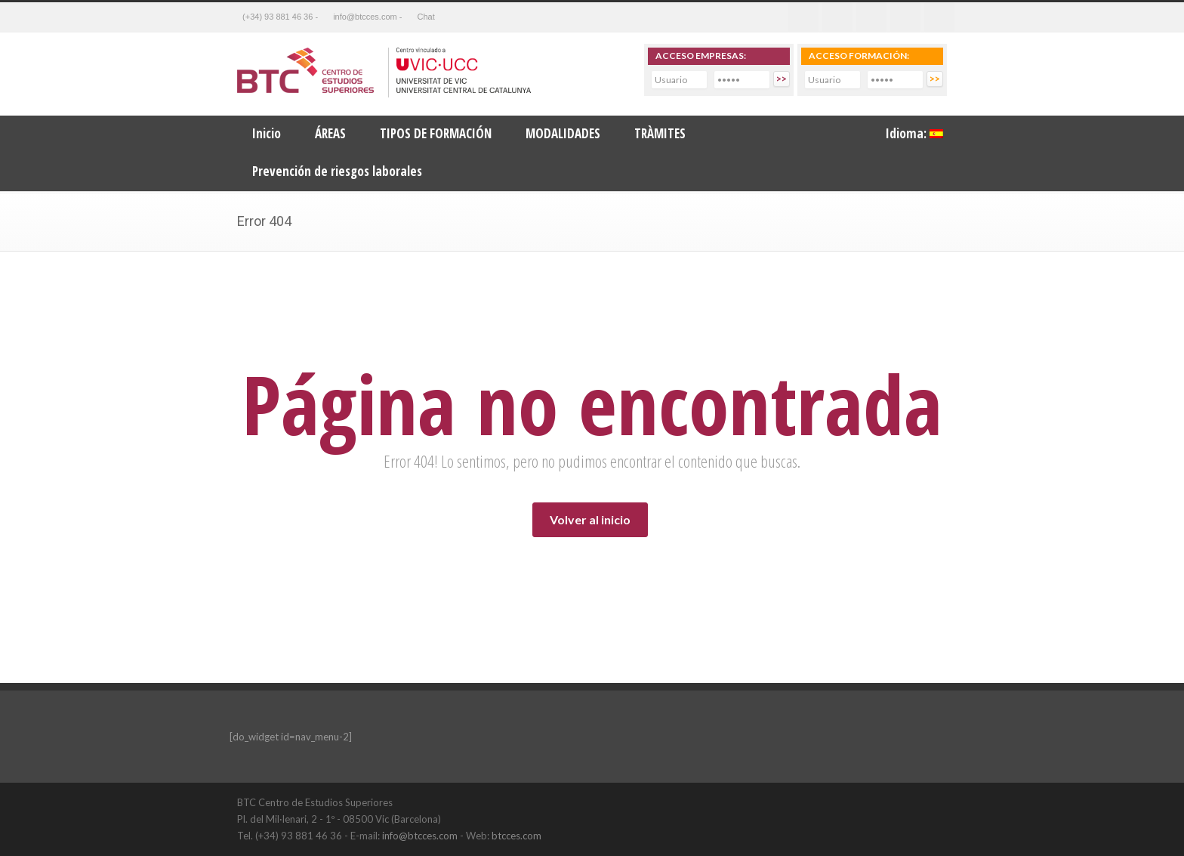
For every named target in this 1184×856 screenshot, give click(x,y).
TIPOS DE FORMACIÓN (436, 133)
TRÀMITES (660, 133)
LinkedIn (901, 801)
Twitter (837, 17)
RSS (939, 17)
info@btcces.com (420, 836)
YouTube (932, 801)
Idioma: (914, 133)
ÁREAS (330, 133)
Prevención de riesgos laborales (337, 171)
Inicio (266, 133)
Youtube (905, 17)
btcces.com (516, 836)
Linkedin (871, 17)
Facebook (803, 17)
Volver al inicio (590, 519)
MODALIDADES (563, 133)
